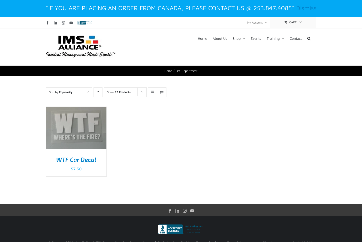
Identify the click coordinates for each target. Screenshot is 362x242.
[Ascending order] (98, 92)
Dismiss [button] (306, 7)
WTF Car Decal (76, 159)
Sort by (60, 92)
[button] (309, 38)
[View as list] (161, 92)
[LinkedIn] (177, 211)
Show (119, 92)
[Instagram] (185, 211)
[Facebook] (170, 211)
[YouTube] (192, 211)
